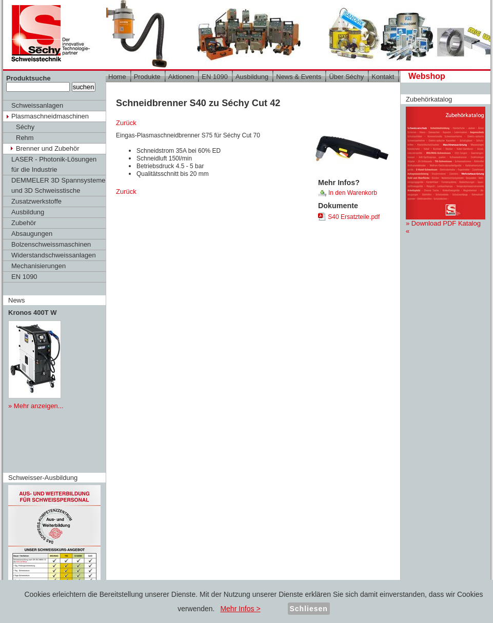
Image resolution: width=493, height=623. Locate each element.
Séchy (25, 127)
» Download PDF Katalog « (445, 171)
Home (117, 77)
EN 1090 (24, 276)
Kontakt (382, 77)
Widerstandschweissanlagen (53, 255)
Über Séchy (346, 77)
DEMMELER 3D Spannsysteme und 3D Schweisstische (58, 185)
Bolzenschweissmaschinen (51, 244)
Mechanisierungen (38, 266)
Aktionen (181, 77)
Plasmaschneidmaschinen (50, 116)
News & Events (298, 77)
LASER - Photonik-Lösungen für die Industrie (53, 164)
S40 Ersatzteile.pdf (349, 216)
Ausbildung (27, 212)
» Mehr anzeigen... (36, 406)
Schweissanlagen (37, 105)
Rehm (25, 138)
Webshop (426, 76)
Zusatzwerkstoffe (36, 201)
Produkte (147, 77)
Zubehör (23, 223)
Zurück (126, 123)
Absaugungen (31, 233)
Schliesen (309, 609)
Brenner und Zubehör (48, 148)
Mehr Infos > (240, 609)
